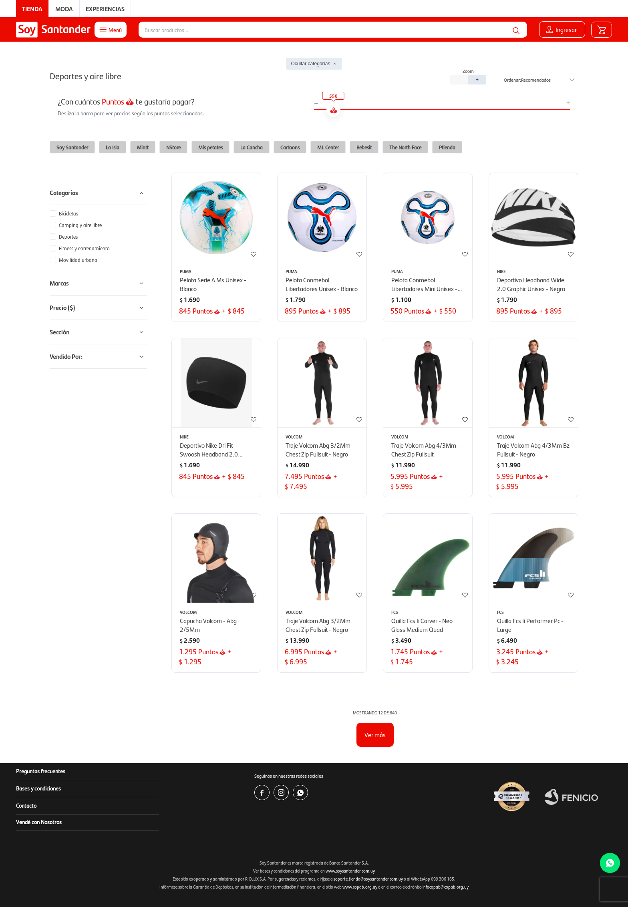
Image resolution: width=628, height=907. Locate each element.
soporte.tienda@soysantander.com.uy (368, 879)
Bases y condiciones (38, 788)
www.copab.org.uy (359, 887)
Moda (64, 8)
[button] (516, 30)
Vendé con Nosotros (39, 822)
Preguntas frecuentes (40, 771)
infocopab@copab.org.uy (446, 887)
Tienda (32, 8)
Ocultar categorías (310, 63)
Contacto (26, 805)
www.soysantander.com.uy (350, 871)
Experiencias (105, 8)
